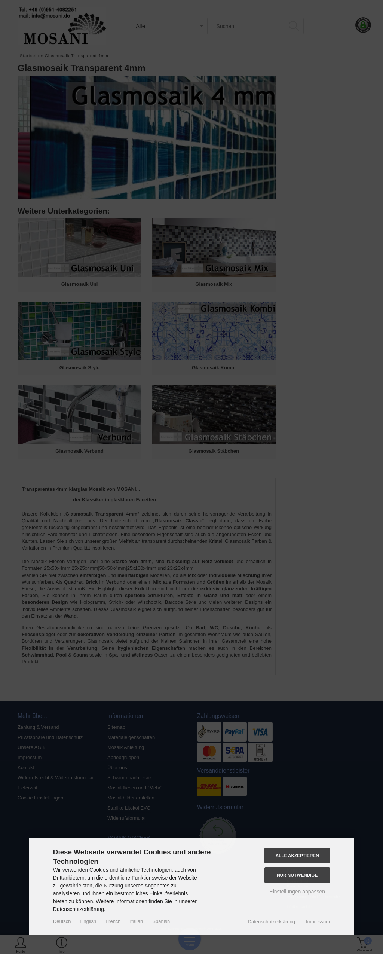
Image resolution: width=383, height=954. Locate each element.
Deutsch (62, 921)
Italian (136, 921)
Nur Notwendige (297, 874)
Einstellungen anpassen (297, 892)
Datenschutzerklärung (271, 921)
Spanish (161, 921)
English (88, 921)
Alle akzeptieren (297, 855)
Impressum (318, 921)
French (112, 921)
